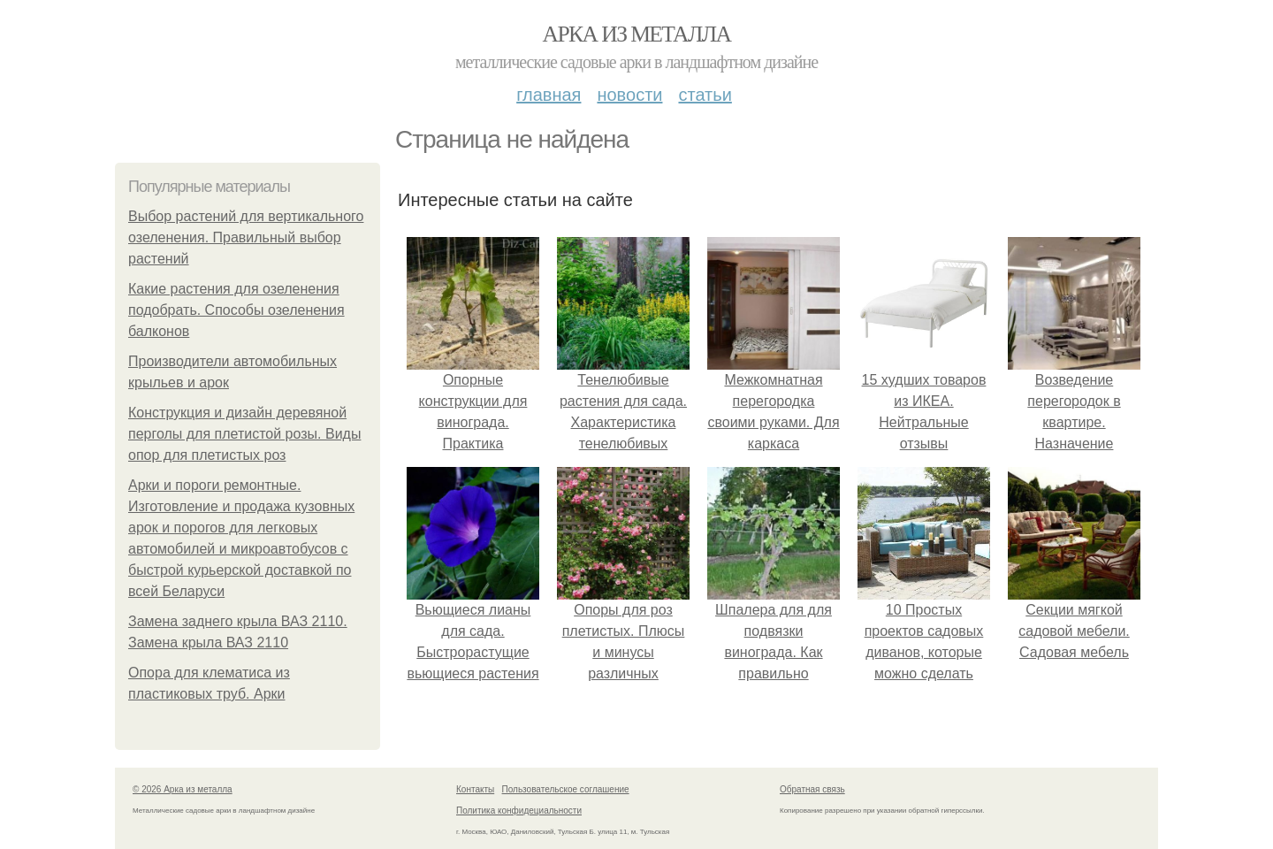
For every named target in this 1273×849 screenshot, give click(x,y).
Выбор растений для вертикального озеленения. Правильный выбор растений (245, 237)
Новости (629, 94)
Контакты (475, 789)
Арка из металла (637, 34)
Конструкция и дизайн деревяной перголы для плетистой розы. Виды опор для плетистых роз (244, 434)
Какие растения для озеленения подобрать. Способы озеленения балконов (236, 310)
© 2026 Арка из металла (182, 789)
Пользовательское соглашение (565, 789)
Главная (548, 94)
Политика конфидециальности (519, 810)
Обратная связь (812, 789)
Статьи (704, 94)
